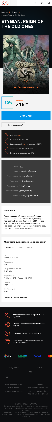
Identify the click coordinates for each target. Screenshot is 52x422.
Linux (29, 247)
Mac (21, 247)
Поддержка (13, 367)
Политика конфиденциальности (38, 386)
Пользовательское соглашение (13, 386)
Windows (10, 247)
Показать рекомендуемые (15, 297)
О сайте (38, 367)
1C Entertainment (26, 181)
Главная (4, 12)
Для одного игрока (27, 191)
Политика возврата (14, 391)
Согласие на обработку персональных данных (38, 392)
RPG (21, 166)
